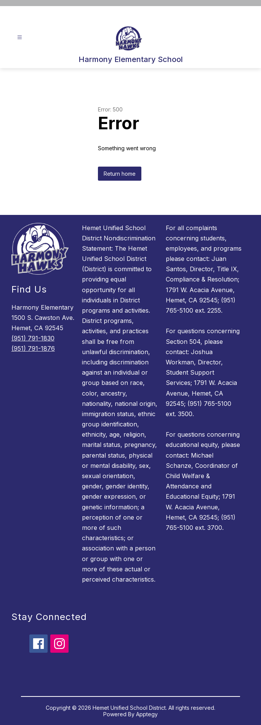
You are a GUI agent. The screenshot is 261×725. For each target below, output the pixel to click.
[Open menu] (19, 37)
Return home (120, 173)
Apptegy (147, 714)
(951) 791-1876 (33, 348)
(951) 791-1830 (32, 338)
